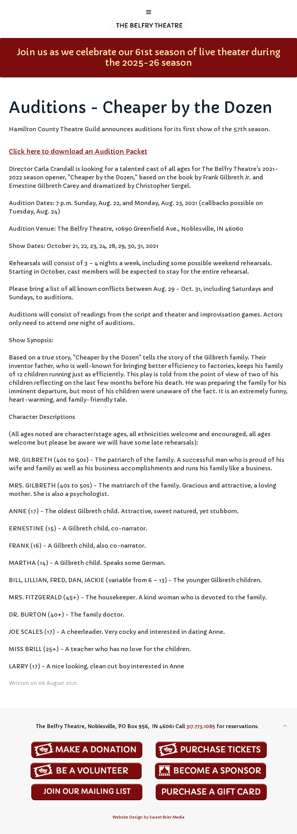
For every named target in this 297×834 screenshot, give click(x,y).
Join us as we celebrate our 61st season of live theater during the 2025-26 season (148, 57)
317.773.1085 (200, 726)
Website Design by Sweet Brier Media (148, 817)
